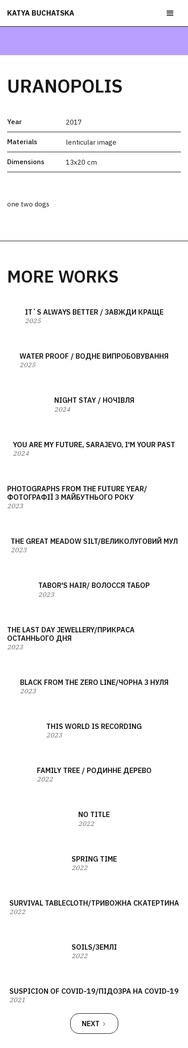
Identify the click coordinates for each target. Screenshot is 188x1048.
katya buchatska (40, 12)
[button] (170, 13)
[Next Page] (94, 1023)
